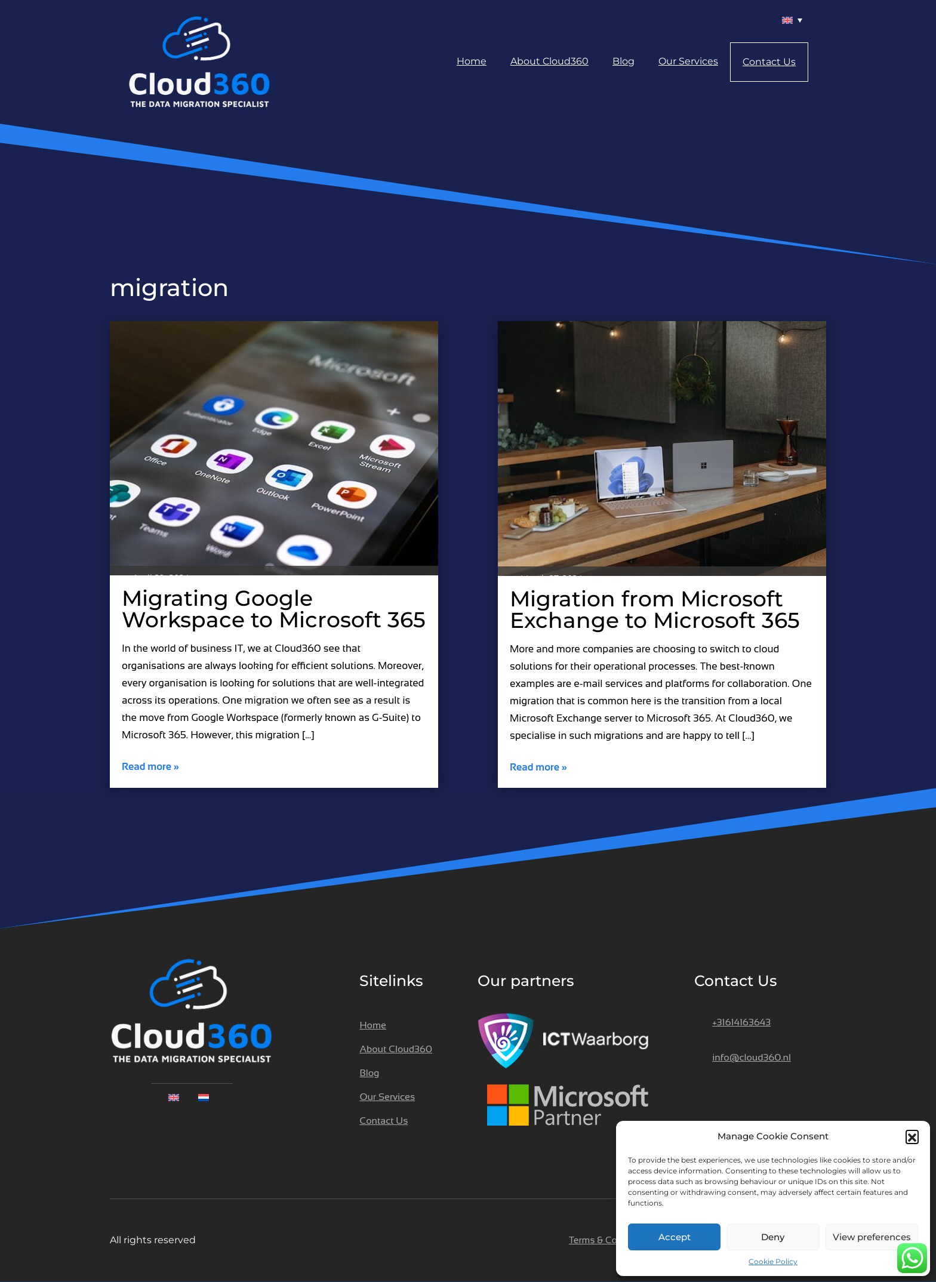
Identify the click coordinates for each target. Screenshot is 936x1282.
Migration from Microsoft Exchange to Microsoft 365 (655, 609)
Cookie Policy (773, 1261)
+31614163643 (741, 1022)
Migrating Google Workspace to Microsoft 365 (274, 609)
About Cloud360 (549, 61)
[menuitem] (790, 19)
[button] (912, 1136)
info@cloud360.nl (751, 1057)
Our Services (688, 61)
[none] (191, 1097)
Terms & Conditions (610, 1240)
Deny (772, 1237)
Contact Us (769, 61)
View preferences (872, 1237)
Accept (674, 1237)
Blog (623, 61)
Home (472, 61)
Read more (150, 766)
